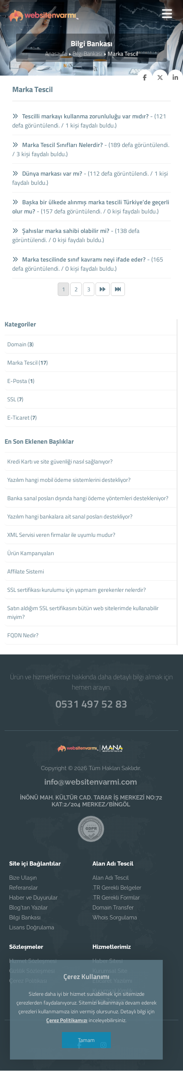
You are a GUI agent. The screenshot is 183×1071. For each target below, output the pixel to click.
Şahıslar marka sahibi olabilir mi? (61, 231)
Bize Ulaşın (23, 878)
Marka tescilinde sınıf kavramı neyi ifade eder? (79, 259)
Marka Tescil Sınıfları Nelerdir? (57, 145)
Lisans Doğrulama (31, 928)
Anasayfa (56, 54)
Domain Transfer (113, 908)
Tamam (85, 1040)
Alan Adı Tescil (110, 878)
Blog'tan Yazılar (28, 908)
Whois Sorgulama (114, 918)
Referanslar (23, 888)
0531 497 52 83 (91, 703)
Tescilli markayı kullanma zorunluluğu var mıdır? (80, 116)
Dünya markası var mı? (47, 173)
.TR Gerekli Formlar (116, 898)
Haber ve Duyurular (33, 898)
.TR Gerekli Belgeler (116, 888)
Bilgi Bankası (87, 54)
